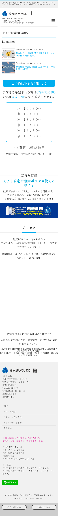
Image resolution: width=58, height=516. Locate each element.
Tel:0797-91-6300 (44, 507)
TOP (6, 405)
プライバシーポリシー (14, 422)
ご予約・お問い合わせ (14, 507)
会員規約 (8, 428)
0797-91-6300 (46, 92)
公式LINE (18, 97)
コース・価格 (10, 411)
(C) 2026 (9, 495)
